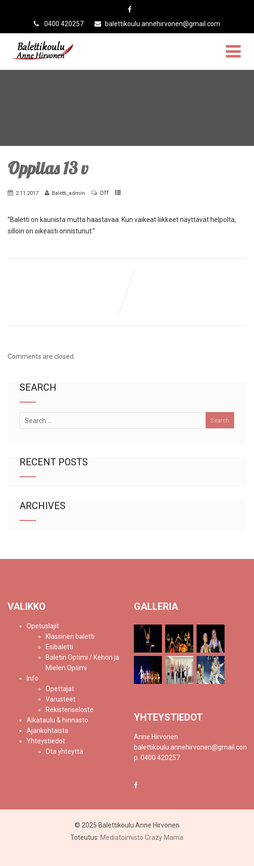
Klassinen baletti (70, 636)
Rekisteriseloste (70, 709)
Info (32, 678)
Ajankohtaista (47, 730)
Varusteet (60, 699)
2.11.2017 (27, 193)
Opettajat (60, 689)
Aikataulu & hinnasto (57, 720)
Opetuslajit (43, 626)
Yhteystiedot (46, 741)
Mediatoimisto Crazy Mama (141, 837)
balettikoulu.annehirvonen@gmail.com (157, 24)
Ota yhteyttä (64, 751)
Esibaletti (59, 647)
